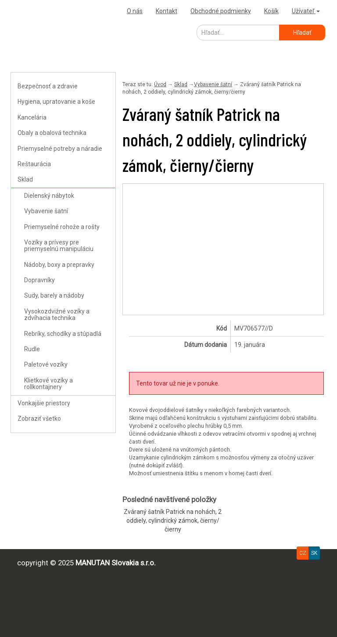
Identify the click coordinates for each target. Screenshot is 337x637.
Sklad (25, 179)
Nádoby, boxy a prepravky (59, 264)
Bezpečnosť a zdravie (48, 86)
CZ (302, 553)
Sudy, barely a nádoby (54, 295)
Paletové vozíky (46, 364)
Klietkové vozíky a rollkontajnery (48, 383)
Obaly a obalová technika (52, 132)
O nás (135, 11)
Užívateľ (306, 11)
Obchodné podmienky (220, 11)
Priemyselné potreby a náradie (60, 148)
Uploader (26, 10)
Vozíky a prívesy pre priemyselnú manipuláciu (58, 245)
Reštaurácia (34, 163)
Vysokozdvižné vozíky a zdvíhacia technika (57, 314)
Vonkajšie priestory (44, 403)
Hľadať (302, 32)
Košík (271, 11)
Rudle (32, 349)
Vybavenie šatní (46, 211)
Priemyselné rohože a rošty (62, 226)
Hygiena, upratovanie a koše (56, 101)
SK (314, 553)
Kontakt (166, 11)
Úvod (160, 84)
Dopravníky (39, 280)
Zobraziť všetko (39, 418)
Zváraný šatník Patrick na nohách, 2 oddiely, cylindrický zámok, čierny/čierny (173, 520)
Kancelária (32, 117)
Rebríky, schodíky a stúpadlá (62, 333)
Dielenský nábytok (49, 195)
